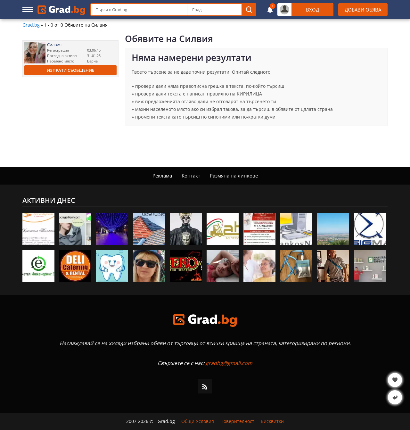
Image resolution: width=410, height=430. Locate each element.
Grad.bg (31, 25)
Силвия (54, 44)
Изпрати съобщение (70, 70)
